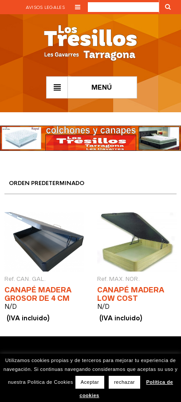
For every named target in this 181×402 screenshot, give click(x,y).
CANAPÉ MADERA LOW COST (130, 294)
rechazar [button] (124, 382)
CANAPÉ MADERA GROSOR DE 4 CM (37, 294)
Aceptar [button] (90, 382)
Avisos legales (45, 7)
